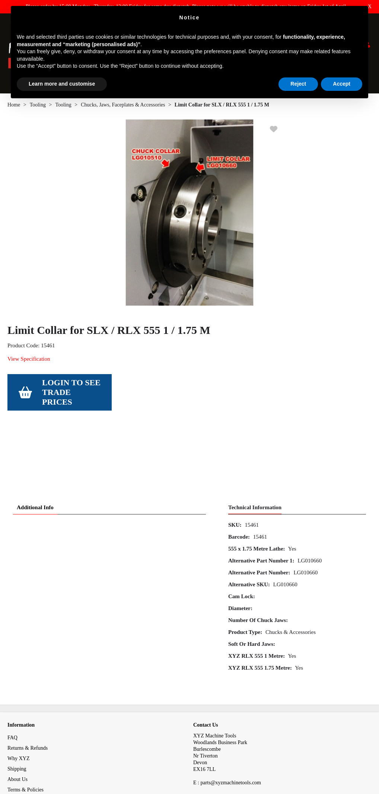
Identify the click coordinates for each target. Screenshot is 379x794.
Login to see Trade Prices (71, 394)
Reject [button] (298, 84)
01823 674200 (211, 734)
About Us (17, 718)
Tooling (38, 107)
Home (13, 107)
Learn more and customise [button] (62, 84)
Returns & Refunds (27, 686)
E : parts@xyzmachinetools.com (227, 721)
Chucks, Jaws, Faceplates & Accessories (123, 107)
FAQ (12, 676)
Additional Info (35, 446)
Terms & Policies (25, 728)
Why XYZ (18, 697)
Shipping (16, 707)
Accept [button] (341, 84)
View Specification (28, 361)
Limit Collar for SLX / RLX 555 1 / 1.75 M (222, 107)
